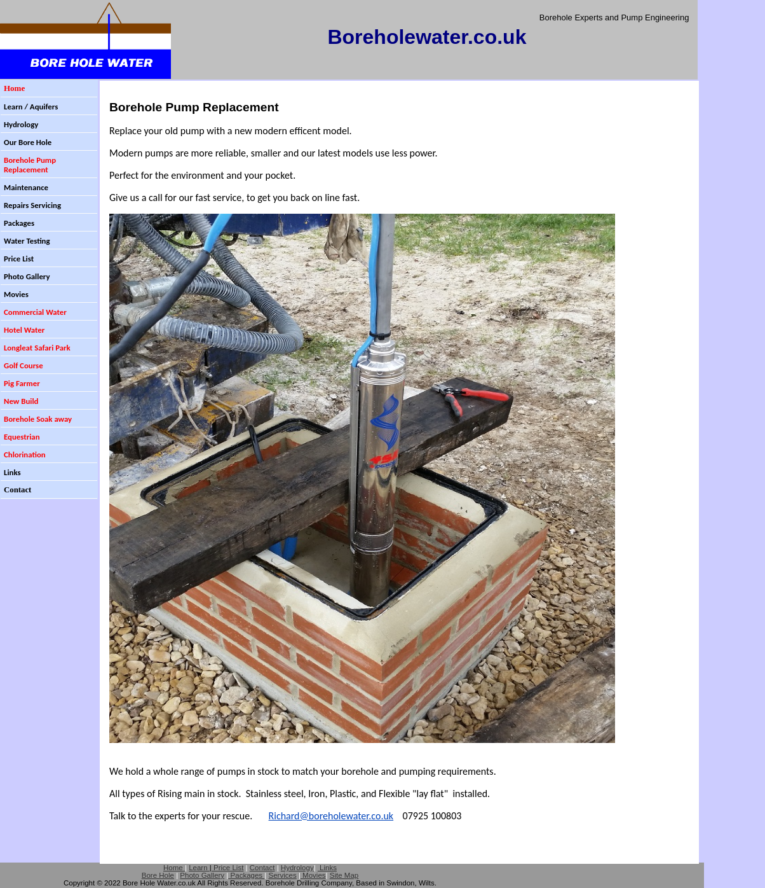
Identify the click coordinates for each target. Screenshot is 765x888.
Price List (228, 867)
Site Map (344, 875)
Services (283, 875)
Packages (246, 875)
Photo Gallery (202, 875)
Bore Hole (158, 875)
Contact (262, 867)
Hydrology (297, 867)
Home (174, 867)
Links (327, 867)
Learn (199, 867)
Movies (313, 875)
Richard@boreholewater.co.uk (331, 816)
